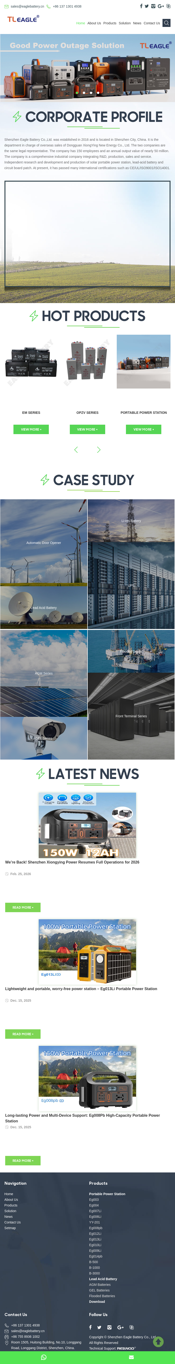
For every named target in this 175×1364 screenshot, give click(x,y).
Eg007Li (95, 1211)
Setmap (10, 1228)
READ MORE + (22, 907)
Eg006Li (95, 1217)
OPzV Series (87, 413)
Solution (125, 23)
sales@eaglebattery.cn (27, 6)
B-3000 (94, 1273)
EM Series (31, 413)
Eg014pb (95, 1256)
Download (97, 1302)
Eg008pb (95, 1228)
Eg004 (94, 1205)
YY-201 (94, 1222)
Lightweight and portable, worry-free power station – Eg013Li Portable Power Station (81, 989)
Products (109, 23)
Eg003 (94, 1200)
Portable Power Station (144, 413)
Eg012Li (95, 1234)
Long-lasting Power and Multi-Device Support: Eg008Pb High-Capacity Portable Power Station (82, 1118)
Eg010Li (95, 1245)
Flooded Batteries (102, 1296)
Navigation (15, 1183)
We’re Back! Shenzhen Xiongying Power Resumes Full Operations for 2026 (72, 862)
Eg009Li (95, 1251)
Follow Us (98, 1314)
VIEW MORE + (31, 429)
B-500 (93, 1262)
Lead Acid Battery (103, 1279)
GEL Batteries (99, 1290)
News (137, 23)
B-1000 (94, 1268)
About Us (94, 23)
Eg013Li (95, 1239)
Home (80, 23)
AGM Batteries (100, 1285)
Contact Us (152, 23)
